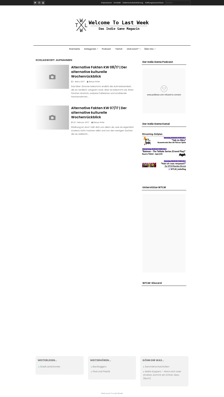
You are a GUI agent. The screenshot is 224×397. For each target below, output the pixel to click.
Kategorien (90, 48)
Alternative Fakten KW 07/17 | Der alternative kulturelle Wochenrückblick (99, 112)
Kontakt (117, 2)
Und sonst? (133, 48)
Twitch (118, 48)
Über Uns (149, 48)
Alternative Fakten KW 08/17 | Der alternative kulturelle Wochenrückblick (99, 72)
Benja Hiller (94, 81)
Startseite (74, 48)
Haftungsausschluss (154, 2)
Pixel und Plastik (101, 371)
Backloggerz (100, 366)
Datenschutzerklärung (133, 2)
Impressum (106, 2)
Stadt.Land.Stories (50, 366)
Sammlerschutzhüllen (157, 366)
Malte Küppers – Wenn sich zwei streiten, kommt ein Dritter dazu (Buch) (162, 375)
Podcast (106, 48)
